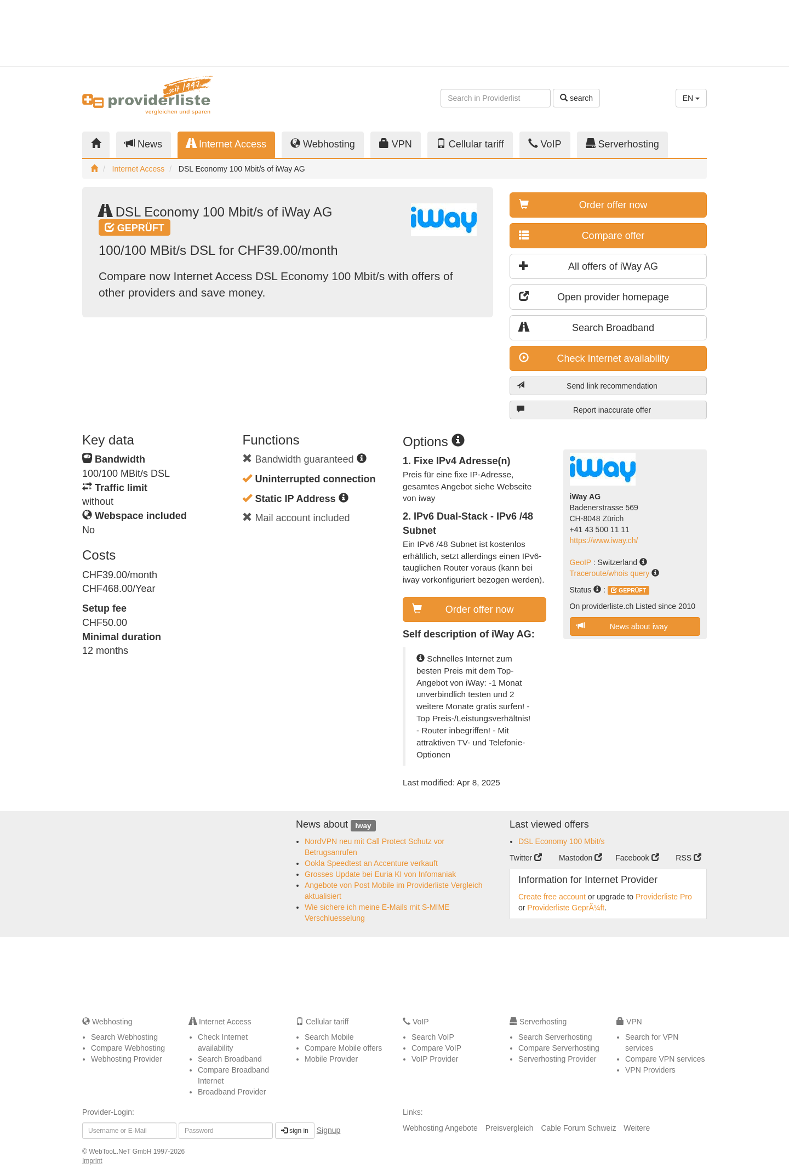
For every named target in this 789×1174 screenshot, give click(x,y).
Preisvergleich (509, 1128)
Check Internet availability (594, 358)
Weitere (637, 1128)
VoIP (545, 144)
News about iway (622, 626)
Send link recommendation (587, 385)
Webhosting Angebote (440, 1128)
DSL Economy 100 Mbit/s (561, 841)
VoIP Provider (434, 1059)
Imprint (92, 1161)
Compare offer (581, 235)
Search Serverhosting (555, 1037)
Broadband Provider (232, 1091)
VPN (395, 144)
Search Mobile (329, 1037)
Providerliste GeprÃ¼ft (565, 907)
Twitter (526, 857)
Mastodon (580, 857)
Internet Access (226, 144)
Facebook (637, 857)
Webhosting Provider (126, 1059)
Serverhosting (622, 144)
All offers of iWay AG (588, 266)
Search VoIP (432, 1037)
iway (363, 825)
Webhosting (322, 144)
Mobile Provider (331, 1059)
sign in (294, 1131)
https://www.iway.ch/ (604, 540)
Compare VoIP (436, 1048)
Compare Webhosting (128, 1048)
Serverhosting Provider (557, 1059)
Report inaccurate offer (584, 409)
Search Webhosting (124, 1037)
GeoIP (581, 562)
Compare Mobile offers (343, 1048)
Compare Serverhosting (558, 1048)
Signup (329, 1130)
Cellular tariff (470, 144)
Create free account (552, 896)
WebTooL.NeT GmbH (121, 1151)
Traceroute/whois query (611, 573)
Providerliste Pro (664, 896)
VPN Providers (650, 1069)
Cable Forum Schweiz (578, 1128)
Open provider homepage (594, 297)
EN (691, 98)
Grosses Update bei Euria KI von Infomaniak (380, 874)
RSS (688, 857)
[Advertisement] (608, 33)
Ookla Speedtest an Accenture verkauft (371, 863)
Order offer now (583, 204)
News (143, 144)
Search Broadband (586, 327)
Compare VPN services (665, 1059)
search (576, 98)
